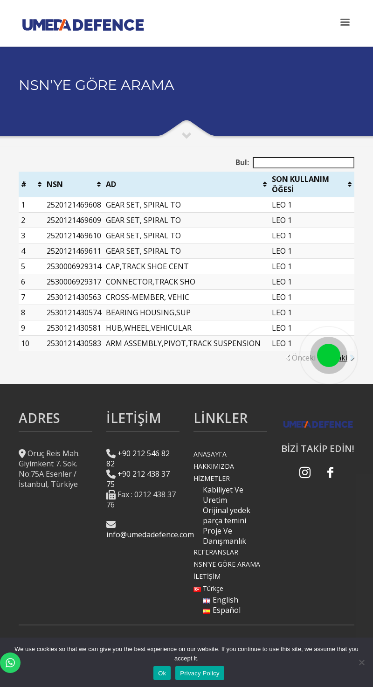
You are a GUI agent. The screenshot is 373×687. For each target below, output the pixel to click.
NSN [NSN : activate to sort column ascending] (55, 184)
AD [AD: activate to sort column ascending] (111, 184)
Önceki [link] (304, 358)
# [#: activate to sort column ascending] (24, 184)
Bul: (294, 162)
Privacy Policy (199, 673)
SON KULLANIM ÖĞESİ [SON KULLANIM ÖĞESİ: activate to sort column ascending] (300, 184)
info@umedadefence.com (150, 534)
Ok (162, 673)
